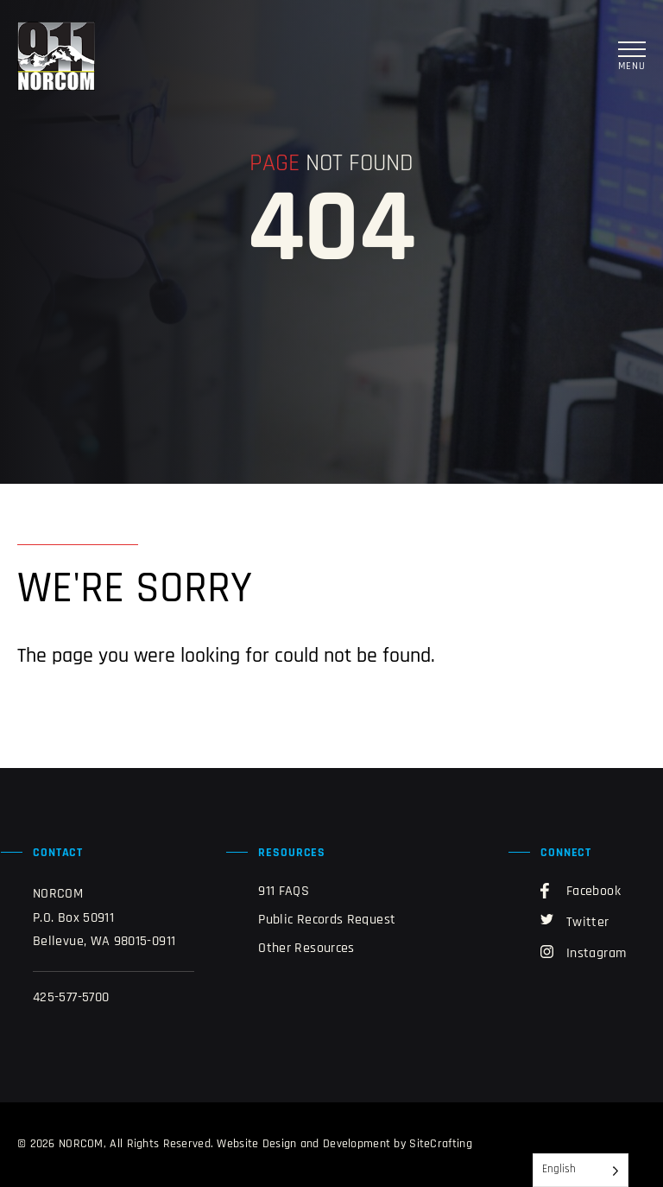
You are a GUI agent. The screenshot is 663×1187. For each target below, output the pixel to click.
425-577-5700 (71, 998)
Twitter (574, 922)
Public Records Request (326, 920)
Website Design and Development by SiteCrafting (344, 1144)
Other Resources (306, 948)
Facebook (580, 890)
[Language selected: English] (580, 1170)
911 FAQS (283, 891)
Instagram (583, 953)
